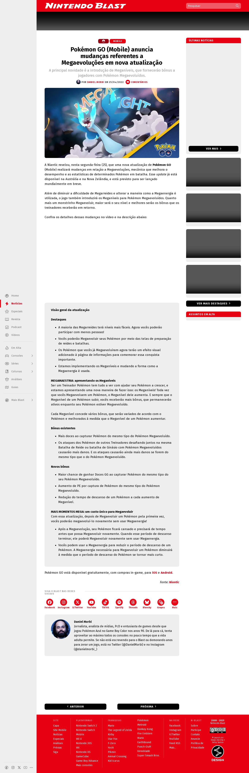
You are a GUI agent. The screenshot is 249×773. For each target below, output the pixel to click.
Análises (58, 743)
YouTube (91, 604)
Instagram (63, 604)
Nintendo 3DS (84, 743)
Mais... (172, 747)
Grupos (161, 604)
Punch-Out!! (144, 746)
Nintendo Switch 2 (86, 725)
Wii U (79, 738)
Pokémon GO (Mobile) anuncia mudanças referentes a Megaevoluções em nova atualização (111, 56)
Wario (140, 738)
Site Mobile (59, 730)
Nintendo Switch (85, 730)
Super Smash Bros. (148, 755)
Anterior (77, 706)
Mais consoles (84, 765)
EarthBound (144, 742)
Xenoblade (143, 751)
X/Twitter (77, 604)
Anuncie (195, 738)
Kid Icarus (114, 760)
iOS (154, 573)
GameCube (82, 756)
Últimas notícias (201, 40)
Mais (174, 604)
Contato (195, 734)
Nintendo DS (83, 752)
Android (166, 573)
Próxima (147, 706)
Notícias (58, 734)
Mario (111, 725)
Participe (196, 730)
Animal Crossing (117, 756)
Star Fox (112, 738)
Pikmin (112, 752)
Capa (56, 725)
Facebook (50, 604)
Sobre (194, 725)
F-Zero (112, 743)
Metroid (141, 724)
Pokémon (142, 720)
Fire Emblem (144, 733)
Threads (133, 604)
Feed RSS (174, 743)
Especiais (58, 738)
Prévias (57, 747)
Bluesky (147, 604)
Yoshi (111, 747)
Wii (77, 747)
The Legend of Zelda (120, 730)
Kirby (111, 734)
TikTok (105, 604)
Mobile (117, 41)
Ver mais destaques (212, 303)
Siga (55, 752)
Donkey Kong (145, 729)
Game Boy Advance (87, 760)
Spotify (119, 604)
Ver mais (213, 148)
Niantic (174, 582)
